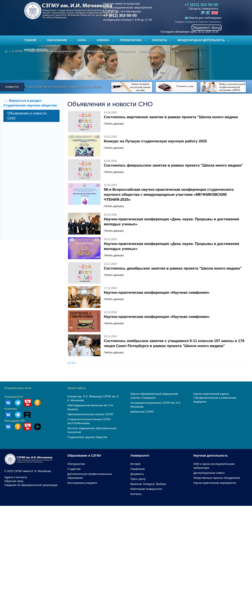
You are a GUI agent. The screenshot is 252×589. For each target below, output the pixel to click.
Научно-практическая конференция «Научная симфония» (157, 292)
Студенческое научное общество (87, 437)
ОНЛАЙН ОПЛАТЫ (36, 49)
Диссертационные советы (209, 472)
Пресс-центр (138, 479)
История (135, 464)
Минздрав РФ (14, 420)
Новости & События (197, 21)
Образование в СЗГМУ (84, 455)
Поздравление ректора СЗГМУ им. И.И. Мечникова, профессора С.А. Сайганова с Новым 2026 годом (71, 86)
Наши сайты (76, 388)
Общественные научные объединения (216, 477)
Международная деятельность (201, 40)
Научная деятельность (210, 455)
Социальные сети (17, 388)
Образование (57, 40)
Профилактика (131, 40)
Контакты (215, 21)
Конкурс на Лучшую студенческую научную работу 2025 (155, 141)
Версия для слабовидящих (203, 17)
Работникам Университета (146, 489)
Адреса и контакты (15, 477)
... (77, 363)
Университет (13, 396)
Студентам (74, 469)
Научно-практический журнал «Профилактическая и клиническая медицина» (214, 397)
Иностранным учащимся (82, 482)
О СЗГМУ (17, 51)
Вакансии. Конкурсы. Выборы (148, 484)
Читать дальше (113, 123)
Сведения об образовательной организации (31, 485)
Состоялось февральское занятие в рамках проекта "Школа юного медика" (173, 165)
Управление (137, 469)
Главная (179, 21)
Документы (137, 474)
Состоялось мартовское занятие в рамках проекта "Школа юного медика (171, 117)
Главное (30, 40)
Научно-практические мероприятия (214, 482)
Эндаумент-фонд (206, 27)
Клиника (103, 40)
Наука (82, 40)
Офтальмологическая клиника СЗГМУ (90, 414)
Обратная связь (13, 481)
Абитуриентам (76, 464)
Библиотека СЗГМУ (142, 411)
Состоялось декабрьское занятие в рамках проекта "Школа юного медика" (173, 268)
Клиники (10, 408)
